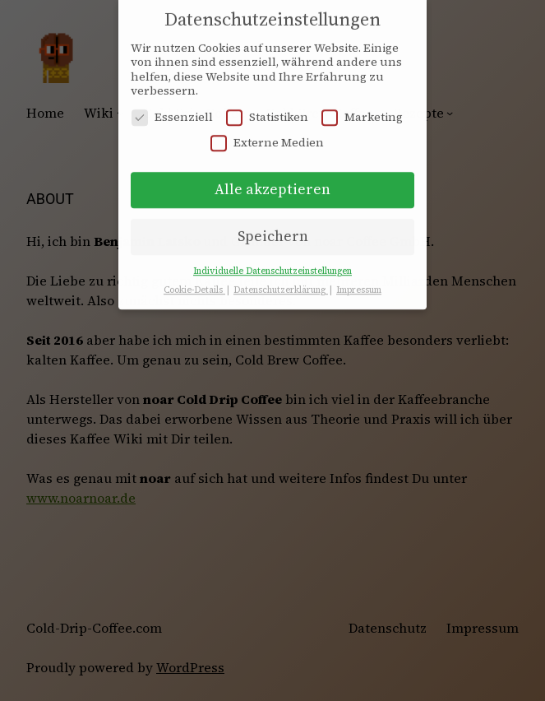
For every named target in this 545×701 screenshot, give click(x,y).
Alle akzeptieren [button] (272, 182)
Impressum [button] (358, 282)
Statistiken (267, 110)
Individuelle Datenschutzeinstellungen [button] (272, 264)
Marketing (362, 110)
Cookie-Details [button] (194, 282)
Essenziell (172, 110)
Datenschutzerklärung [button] (280, 282)
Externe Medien (267, 135)
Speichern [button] (273, 229)
